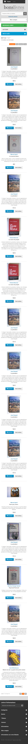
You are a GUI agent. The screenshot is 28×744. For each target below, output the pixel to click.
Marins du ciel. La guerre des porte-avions (14, 670)
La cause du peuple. (14, 239)
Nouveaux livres (8, 25)
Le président (14, 69)
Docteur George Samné (14, 586)
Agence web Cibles (17, 740)
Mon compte (5, 730)
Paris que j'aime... (14, 504)
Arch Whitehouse (14, 668)
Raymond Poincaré (14, 588)
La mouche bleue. (14, 156)
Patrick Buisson (14, 238)
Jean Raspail (14, 67)
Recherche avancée (13, 16)
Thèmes (3, 718)
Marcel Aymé (14, 154)
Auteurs (5, 29)
